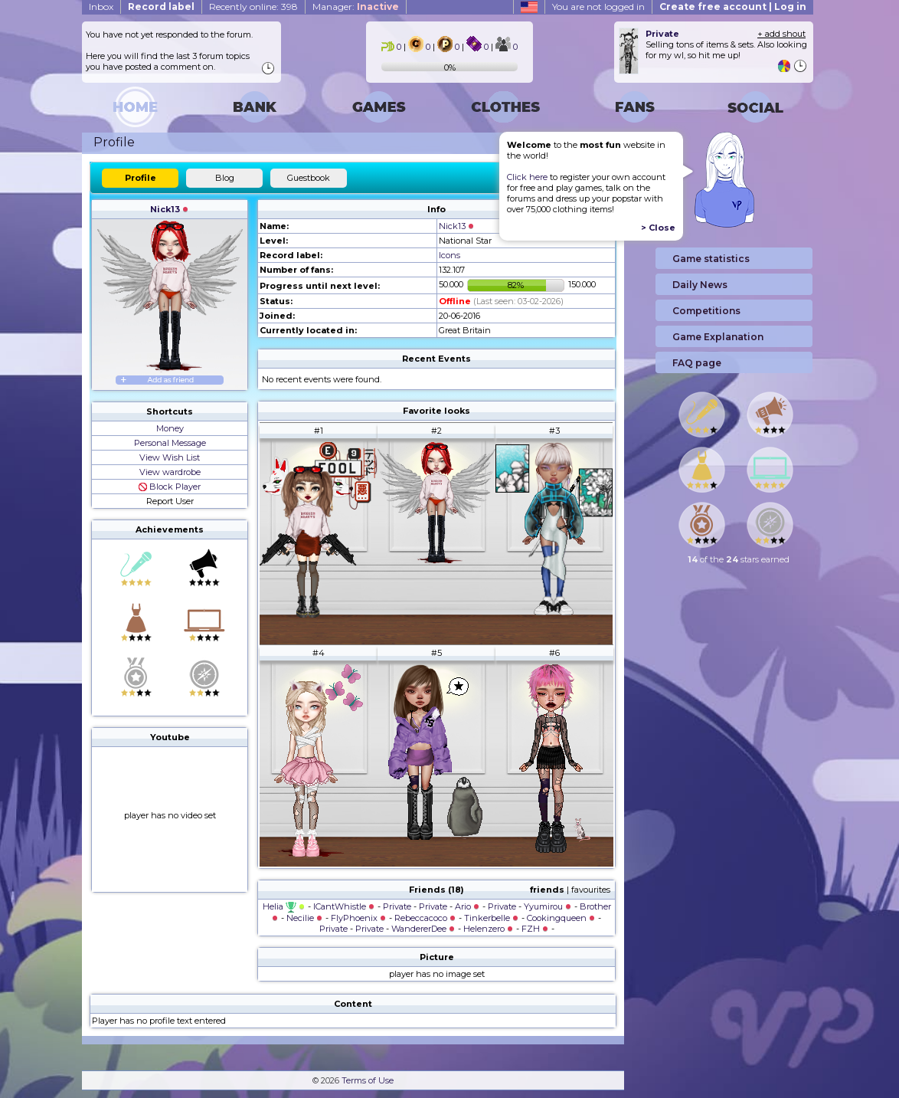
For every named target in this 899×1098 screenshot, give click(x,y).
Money (170, 428)
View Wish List (169, 457)
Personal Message (170, 443)
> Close (658, 227)
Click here (527, 177)
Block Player (170, 486)
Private (397, 906)
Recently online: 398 (253, 6)
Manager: (355, 6)
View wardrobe (170, 472)
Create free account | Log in (732, 6)
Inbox (101, 6)
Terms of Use (368, 1080)
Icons (449, 255)
